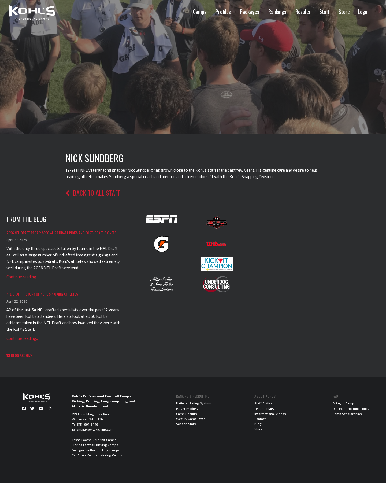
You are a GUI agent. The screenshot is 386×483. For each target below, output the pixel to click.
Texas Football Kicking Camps (94, 439)
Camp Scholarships (347, 413)
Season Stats (186, 424)
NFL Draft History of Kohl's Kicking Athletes (42, 294)
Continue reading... (22, 276)
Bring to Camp (343, 403)
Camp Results (186, 413)
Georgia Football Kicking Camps (96, 450)
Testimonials (264, 408)
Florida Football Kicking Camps (95, 445)
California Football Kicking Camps (97, 455)
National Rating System (193, 403)
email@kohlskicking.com (94, 429)
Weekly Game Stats (190, 419)
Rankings (277, 12)
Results (302, 12)
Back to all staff (93, 192)
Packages (249, 12)
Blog (258, 424)
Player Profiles (187, 408)
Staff (324, 12)
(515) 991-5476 (87, 424)
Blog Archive (19, 355)
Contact (260, 419)
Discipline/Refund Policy (351, 408)
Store (344, 12)
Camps (199, 12)
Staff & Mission (265, 403)
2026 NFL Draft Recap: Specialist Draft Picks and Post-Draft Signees (61, 232)
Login (363, 12)
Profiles (223, 12)
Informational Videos (270, 413)
